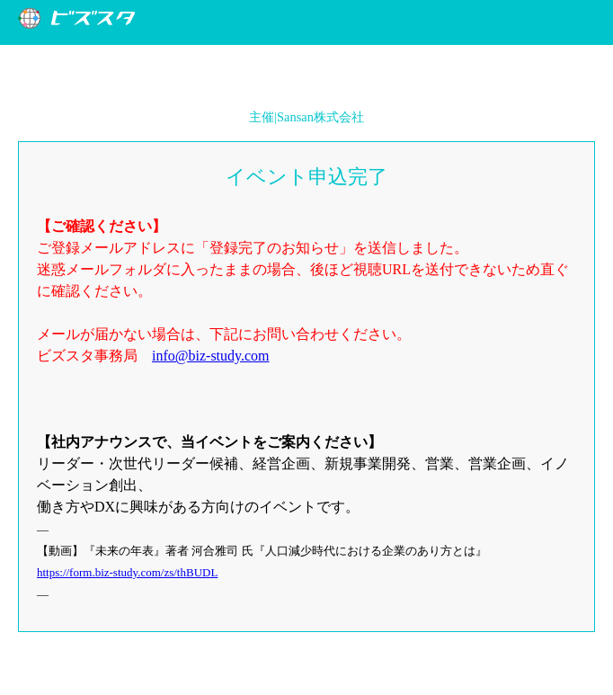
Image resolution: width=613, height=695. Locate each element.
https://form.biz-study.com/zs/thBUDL (127, 572)
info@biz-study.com (211, 355)
